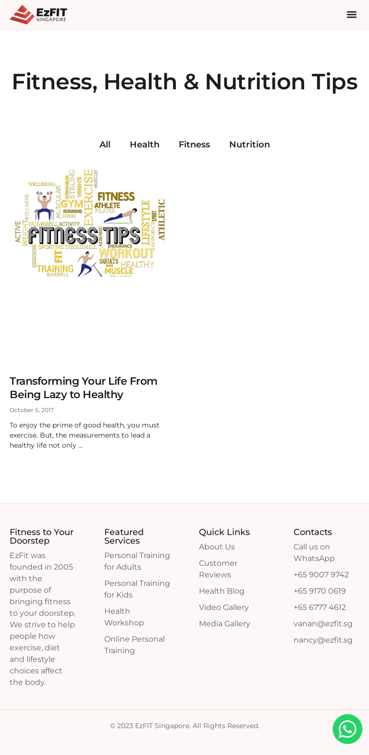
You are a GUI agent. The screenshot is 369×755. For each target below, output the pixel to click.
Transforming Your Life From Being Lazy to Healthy (84, 388)
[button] (351, 15)
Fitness (194, 144)
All (105, 144)
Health (145, 144)
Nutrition (249, 144)
